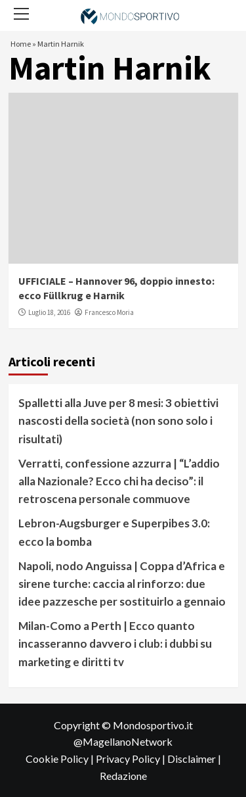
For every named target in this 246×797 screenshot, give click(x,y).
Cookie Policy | (61, 758)
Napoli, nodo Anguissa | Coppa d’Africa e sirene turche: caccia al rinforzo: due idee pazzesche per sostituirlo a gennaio (122, 583)
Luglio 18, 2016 (49, 312)
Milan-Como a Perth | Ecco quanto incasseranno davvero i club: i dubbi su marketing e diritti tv (115, 643)
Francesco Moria (109, 312)
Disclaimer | (194, 758)
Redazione (123, 775)
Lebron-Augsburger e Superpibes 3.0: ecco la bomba (114, 532)
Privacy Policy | (131, 758)
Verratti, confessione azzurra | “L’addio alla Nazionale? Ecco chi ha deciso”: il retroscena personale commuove (119, 481)
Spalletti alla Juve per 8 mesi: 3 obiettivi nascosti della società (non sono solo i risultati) (118, 420)
